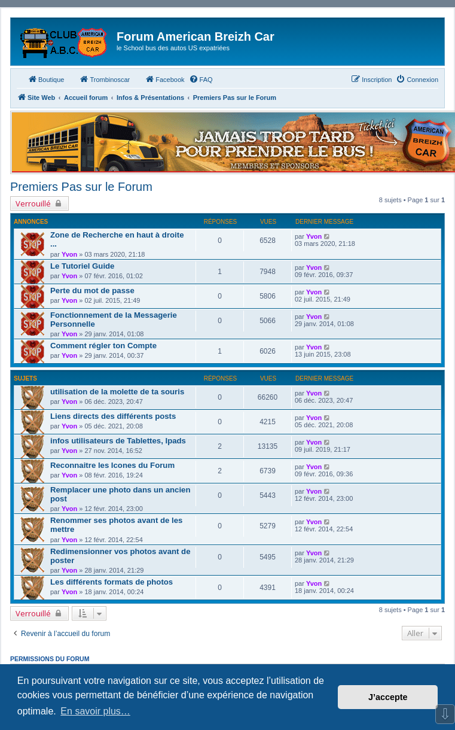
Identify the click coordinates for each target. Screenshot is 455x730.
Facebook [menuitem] (164, 79)
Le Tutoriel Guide (82, 265)
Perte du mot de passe (92, 290)
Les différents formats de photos (111, 581)
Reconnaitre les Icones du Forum (112, 465)
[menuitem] (201, 79)
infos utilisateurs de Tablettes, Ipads (118, 440)
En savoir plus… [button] (95, 711)
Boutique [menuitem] (46, 79)
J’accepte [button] (388, 697)
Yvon (69, 254)
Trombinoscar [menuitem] (104, 79)
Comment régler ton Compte (103, 345)
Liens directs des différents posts (113, 416)
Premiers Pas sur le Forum (81, 186)
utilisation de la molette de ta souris (117, 391)
